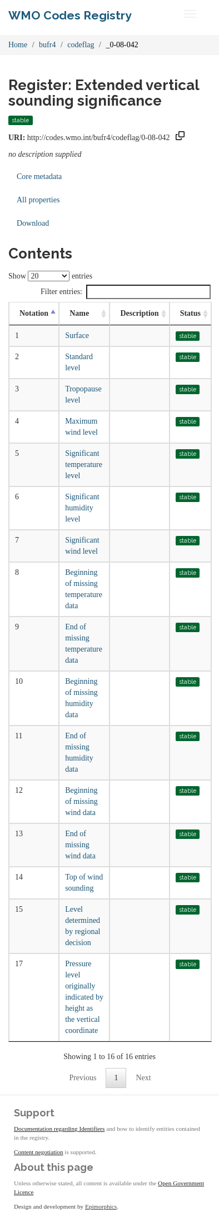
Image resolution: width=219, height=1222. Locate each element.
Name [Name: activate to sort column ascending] (79, 313)
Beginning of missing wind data (81, 801)
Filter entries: (126, 292)
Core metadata (39, 176)
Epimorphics (101, 1206)
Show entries (50, 276)
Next (143, 1078)
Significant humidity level (82, 508)
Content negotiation (38, 1152)
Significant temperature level (83, 464)
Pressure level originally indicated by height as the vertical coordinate (84, 997)
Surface (77, 335)
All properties (38, 200)
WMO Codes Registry (70, 15)
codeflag (80, 45)
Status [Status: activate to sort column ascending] (190, 313)
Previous (82, 1078)
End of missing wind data (80, 844)
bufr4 (47, 45)
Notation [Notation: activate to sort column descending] (33, 313)
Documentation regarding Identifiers (59, 1128)
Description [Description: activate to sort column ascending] (139, 313)
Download (33, 223)
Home (17, 45)
